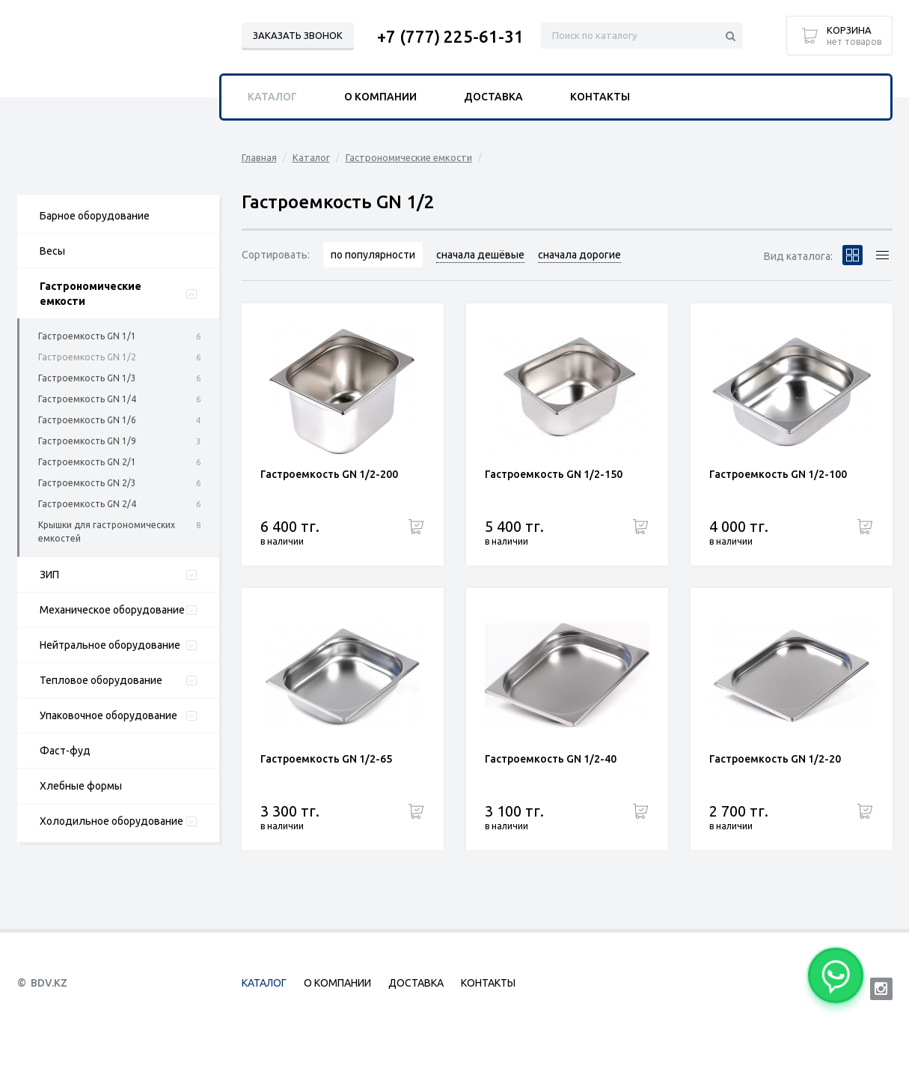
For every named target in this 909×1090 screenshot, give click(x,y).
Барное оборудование (95, 216)
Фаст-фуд (65, 751)
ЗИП (49, 575)
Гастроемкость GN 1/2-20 (775, 759)
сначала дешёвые (480, 255)
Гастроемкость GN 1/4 (87, 399)
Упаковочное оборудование (108, 715)
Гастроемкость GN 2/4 (87, 504)
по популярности (373, 255)
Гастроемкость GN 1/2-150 (553, 474)
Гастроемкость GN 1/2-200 (329, 474)
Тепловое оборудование (101, 680)
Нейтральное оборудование (110, 645)
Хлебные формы (81, 786)
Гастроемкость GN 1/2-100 (778, 474)
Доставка (493, 97)
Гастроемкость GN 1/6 (87, 420)
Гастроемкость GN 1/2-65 (326, 759)
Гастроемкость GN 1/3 (87, 378)
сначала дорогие (579, 255)
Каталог (311, 157)
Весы (52, 251)
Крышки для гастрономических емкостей (106, 531)
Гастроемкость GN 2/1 (87, 462)
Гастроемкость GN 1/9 (87, 441)
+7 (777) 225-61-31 (450, 36)
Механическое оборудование (112, 610)
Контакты (600, 97)
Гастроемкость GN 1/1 (87, 336)
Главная (259, 157)
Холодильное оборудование (111, 821)
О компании (380, 97)
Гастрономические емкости (90, 293)
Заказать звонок (298, 35)
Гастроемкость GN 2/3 (87, 483)
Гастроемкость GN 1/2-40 (550, 759)
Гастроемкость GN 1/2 (87, 357)
